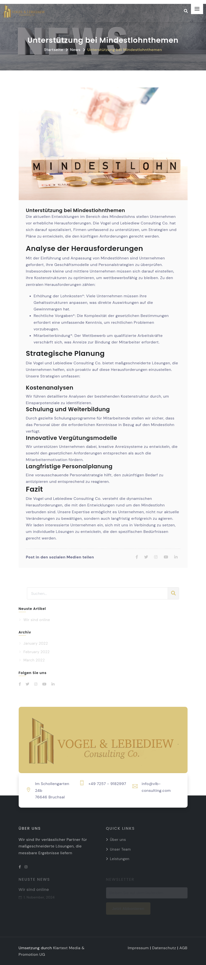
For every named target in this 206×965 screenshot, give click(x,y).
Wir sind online (37, 619)
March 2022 (34, 660)
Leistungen (119, 858)
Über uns (118, 839)
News (75, 49)
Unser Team (120, 849)
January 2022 (36, 643)
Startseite (53, 49)
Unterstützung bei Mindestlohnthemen (124, 49)
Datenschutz (164, 947)
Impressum (138, 947)
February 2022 (37, 651)
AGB (183, 947)
